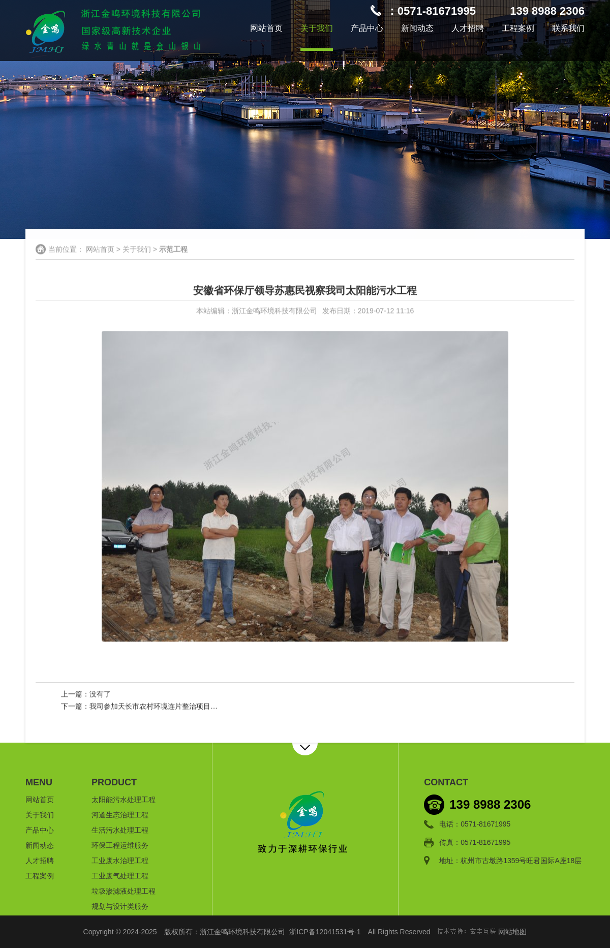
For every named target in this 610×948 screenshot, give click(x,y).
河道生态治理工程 (120, 815)
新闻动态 (417, 28)
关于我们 (316, 28)
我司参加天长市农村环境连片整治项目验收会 (160, 706)
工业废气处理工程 (120, 876)
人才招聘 (467, 28)
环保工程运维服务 (120, 845)
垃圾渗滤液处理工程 (124, 891)
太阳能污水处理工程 (124, 800)
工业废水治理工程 (120, 861)
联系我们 (568, 28)
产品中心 (367, 28)
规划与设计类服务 (120, 906)
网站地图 (512, 932)
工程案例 (518, 28)
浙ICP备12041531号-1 (324, 932)
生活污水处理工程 (120, 830)
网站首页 (266, 28)
